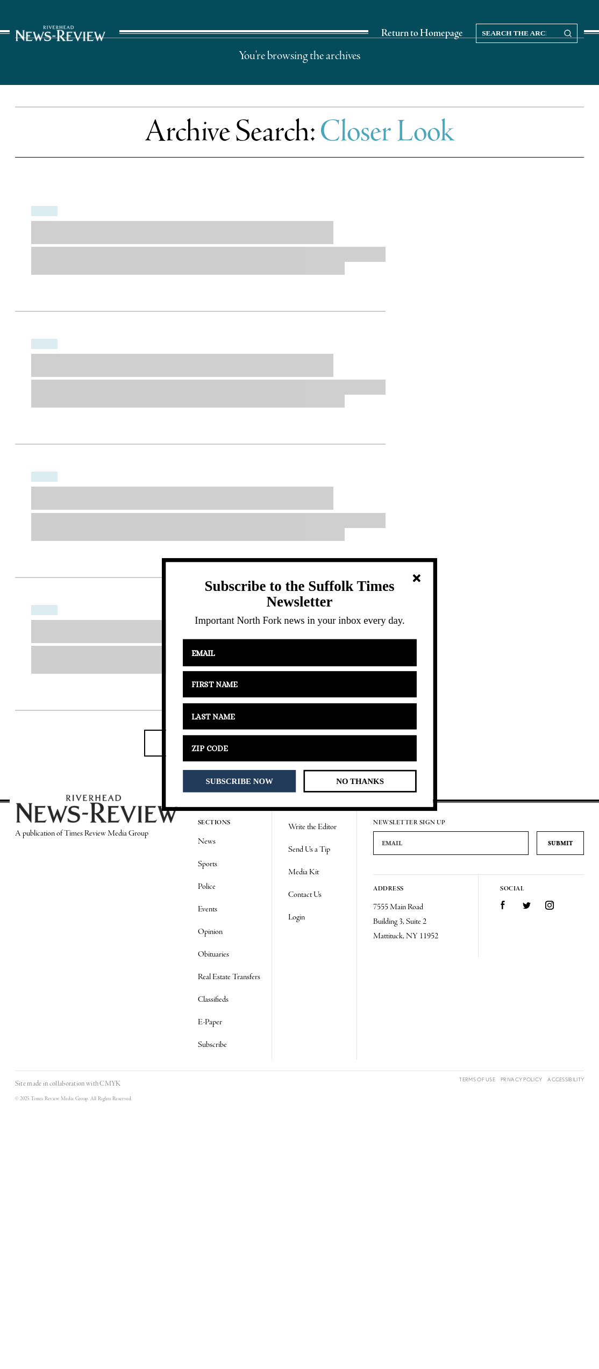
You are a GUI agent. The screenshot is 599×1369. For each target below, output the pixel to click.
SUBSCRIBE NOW (239, 780)
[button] (299, 594)
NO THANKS (360, 780)
